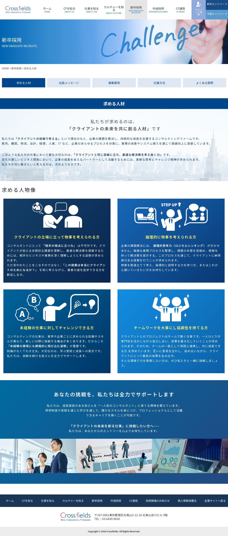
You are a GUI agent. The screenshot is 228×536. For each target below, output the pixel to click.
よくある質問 (204, 83)
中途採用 (158, 9)
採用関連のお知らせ (158, 500)
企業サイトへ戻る (215, 500)
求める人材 (24, 83)
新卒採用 (136, 9)
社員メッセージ (69, 83)
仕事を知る (92, 9)
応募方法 (159, 83)
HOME (5, 68)
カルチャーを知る (114, 9)
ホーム (47, 9)
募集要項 (114, 83)
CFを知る (69, 9)
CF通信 (180, 9)
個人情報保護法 (187, 500)
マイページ (198, 12)
